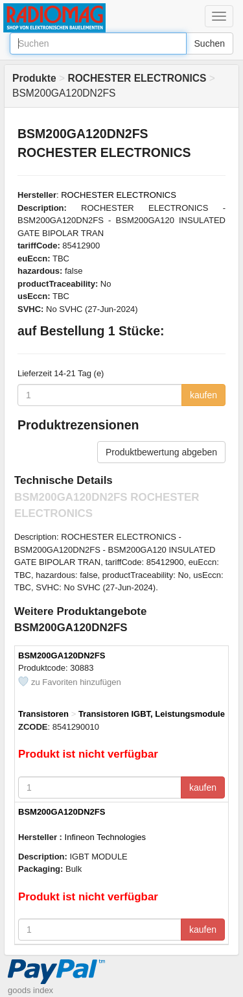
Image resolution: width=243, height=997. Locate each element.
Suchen (209, 43)
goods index (30, 990)
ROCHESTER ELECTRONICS (118, 195)
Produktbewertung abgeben (161, 452)
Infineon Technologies (105, 837)
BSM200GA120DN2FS (61, 655)
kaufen (203, 395)
